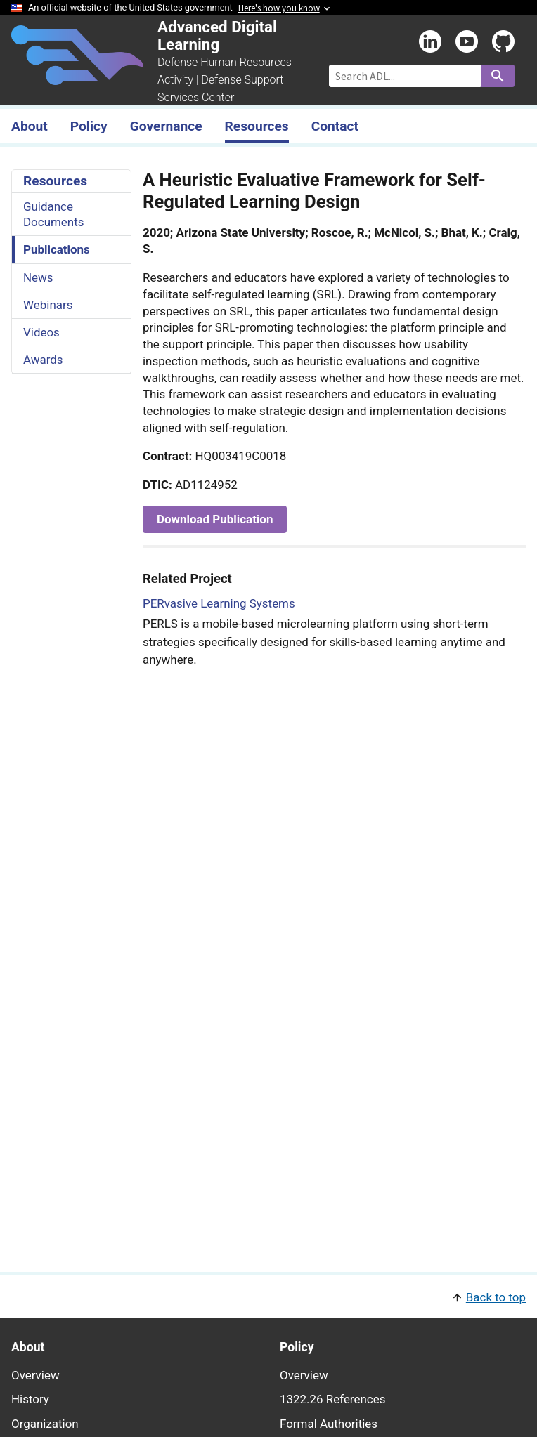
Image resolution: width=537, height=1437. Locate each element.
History (30, 1399)
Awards (43, 360)
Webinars (47, 305)
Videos (41, 332)
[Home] (77, 77)
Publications (56, 249)
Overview (35, 1375)
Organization (45, 1424)
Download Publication (215, 519)
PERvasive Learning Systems (219, 603)
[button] (268, 1296)
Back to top (496, 1297)
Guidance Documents (53, 214)
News (38, 277)
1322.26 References (332, 1399)
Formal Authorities (328, 1424)
